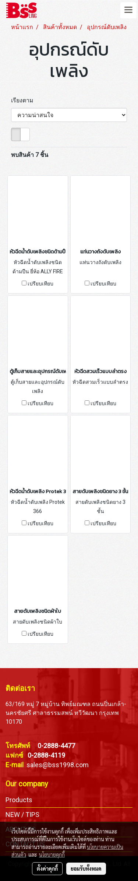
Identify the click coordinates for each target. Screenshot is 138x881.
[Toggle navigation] (128, 10)
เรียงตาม (24, 100)
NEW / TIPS (22, 814)
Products (19, 800)
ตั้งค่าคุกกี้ (47, 868)
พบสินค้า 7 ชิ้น (29, 154)
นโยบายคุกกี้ (52, 854)
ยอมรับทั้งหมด (86, 868)
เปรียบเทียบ (40, 284)
